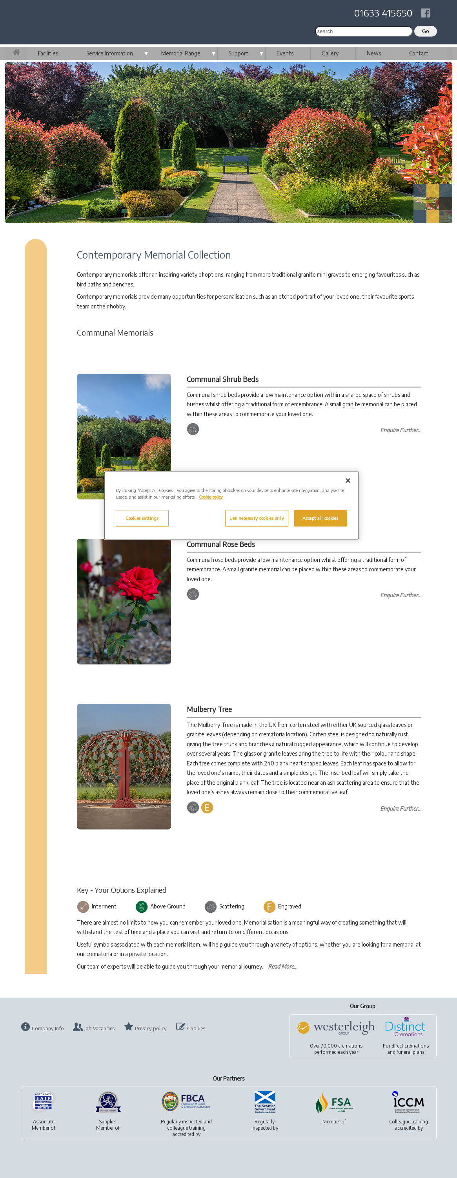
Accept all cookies (320, 518)
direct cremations (410, 1046)
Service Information (109, 53)
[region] (231, 505)
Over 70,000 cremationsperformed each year (336, 1049)
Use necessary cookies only (256, 518)
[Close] (348, 480)
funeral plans (410, 1052)
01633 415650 (383, 12)
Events (285, 53)
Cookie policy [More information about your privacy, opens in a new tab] (211, 497)
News (374, 53)
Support (238, 53)
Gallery (330, 53)
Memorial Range (180, 53)
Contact (418, 53)
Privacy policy (151, 1028)
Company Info (48, 1028)
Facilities (48, 53)
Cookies (196, 1028)
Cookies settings (142, 518)
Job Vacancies (99, 1028)
